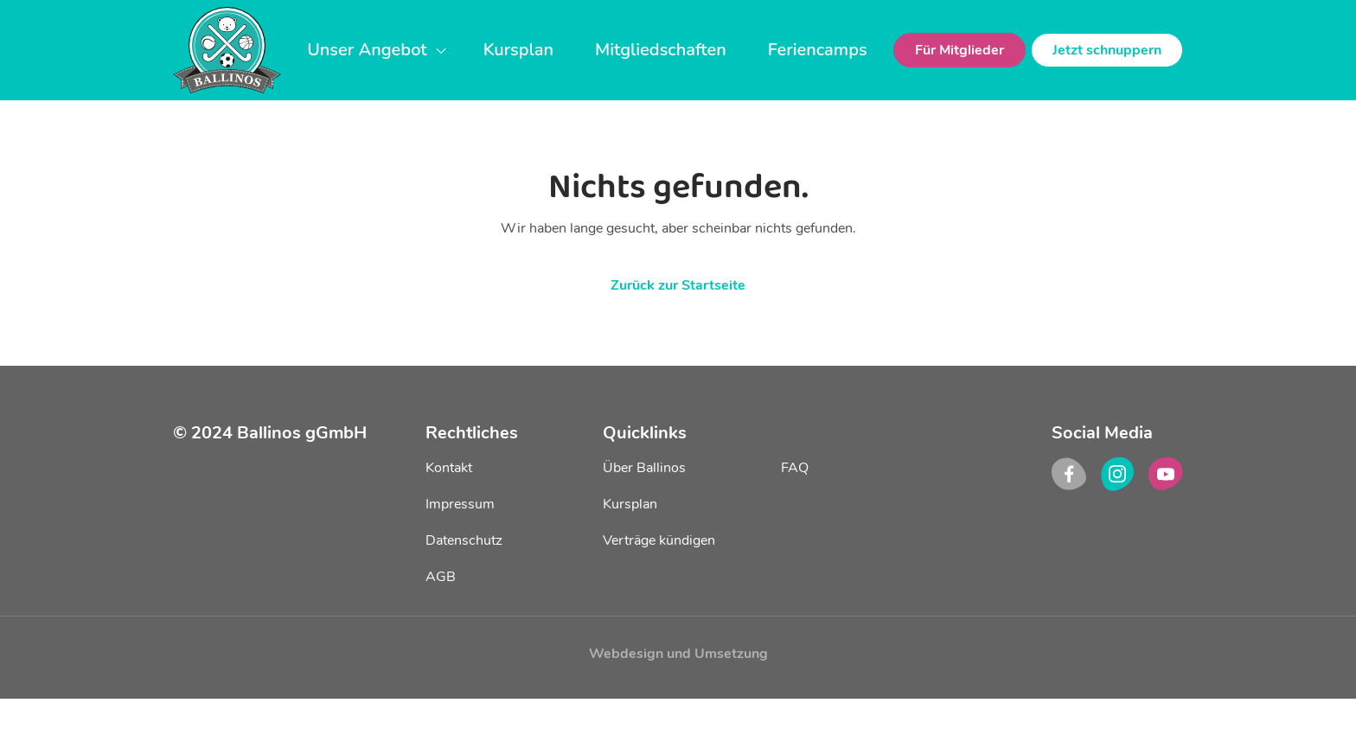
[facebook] (1069, 474)
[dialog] (1323, 719)
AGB (440, 576)
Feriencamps (817, 49)
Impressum (460, 504)
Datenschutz (463, 540)
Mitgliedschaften (660, 49)
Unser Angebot (376, 49)
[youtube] (1165, 474)
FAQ (795, 467)
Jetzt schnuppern (1106, 50)
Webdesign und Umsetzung (678, 653)
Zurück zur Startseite (678, 285)
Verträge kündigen (659, 540)
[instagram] (1117, 474)
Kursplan (518, 49)
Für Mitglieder (959, 50)
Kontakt (448, 467)
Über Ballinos (644, 467)
